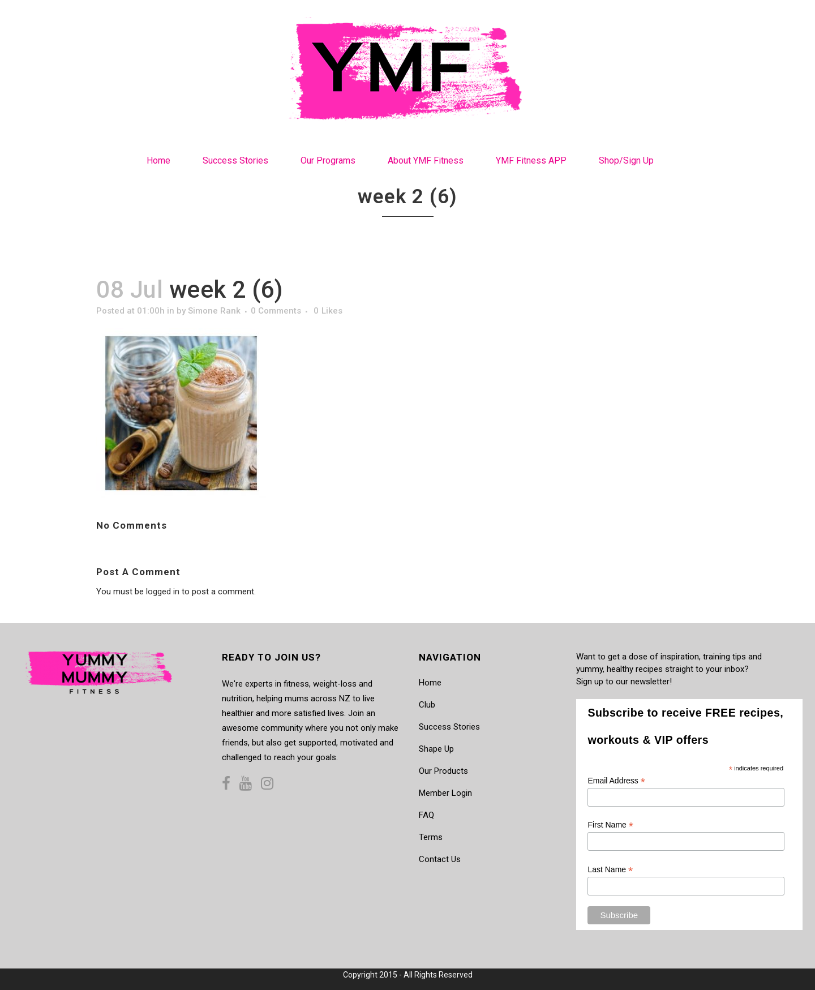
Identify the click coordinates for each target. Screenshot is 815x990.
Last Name (610, 869)
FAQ (426, 815)
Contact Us (440, 859)
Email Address (616, 780)
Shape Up (436, 749)
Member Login (445, 793)
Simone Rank (214, 311)
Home (430, 683)
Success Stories (449, 727)
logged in (162, 591)
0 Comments (276, 311)
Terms (431, 837)
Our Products (443, 771)
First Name (610, 825)
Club (427, 705)
